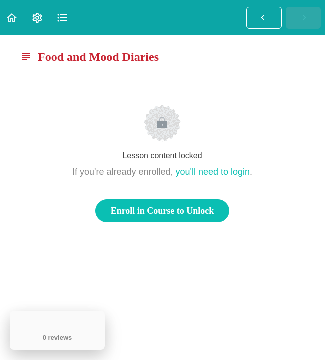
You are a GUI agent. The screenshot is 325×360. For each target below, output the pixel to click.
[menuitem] (37, 18)
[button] (12, 18)
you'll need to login (213, 172)
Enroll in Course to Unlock (162, 211)
